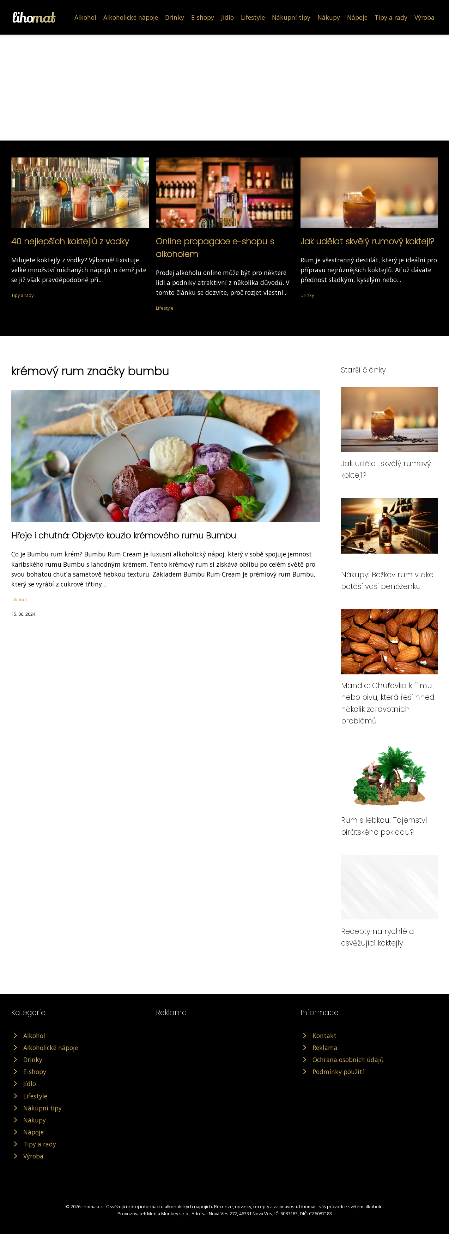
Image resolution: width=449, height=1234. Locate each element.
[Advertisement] (224, 87)
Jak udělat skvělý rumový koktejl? (367, 241)
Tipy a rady (391, 17)
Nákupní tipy (291, 17)
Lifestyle (253, 17)
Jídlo (227, 17)
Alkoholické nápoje (130, 17)
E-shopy (202, 17)
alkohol (19, 599)
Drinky (174, 17)
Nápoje (357, 17)
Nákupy (328, 17)
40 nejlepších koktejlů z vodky (70, 241)
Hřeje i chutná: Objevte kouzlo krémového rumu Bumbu (123, 535)
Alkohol (85, 17)
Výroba (424, 17)
